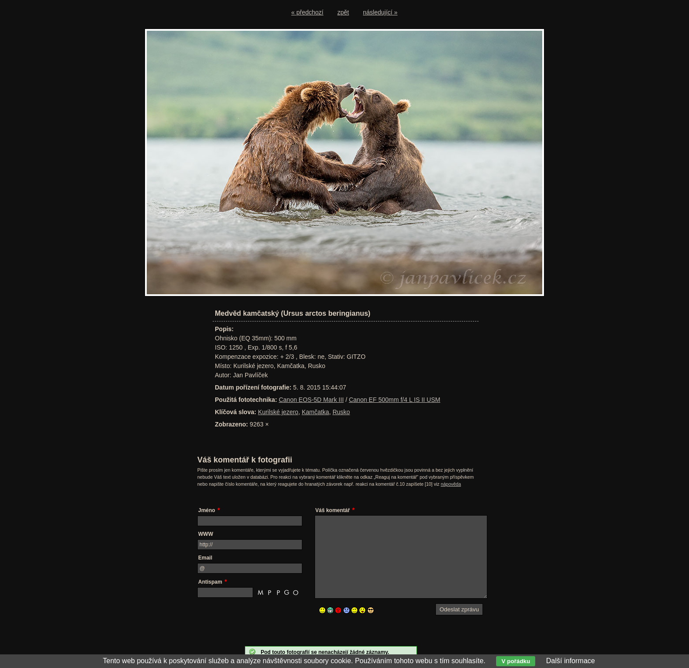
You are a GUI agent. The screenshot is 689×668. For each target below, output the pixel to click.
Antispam (210, 582)
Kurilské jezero (278, 411)
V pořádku (515, 661)
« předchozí (307, 12)
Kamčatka (315, 411)
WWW (205, 534)
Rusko (341, 411)
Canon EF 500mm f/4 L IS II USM (394, 399)
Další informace (570, 660)
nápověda (451, 484)
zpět (343, 12)
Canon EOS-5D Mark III (311, 399)
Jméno (206, 510)
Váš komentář (332, 510)
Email (205, 558)
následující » (380, 12)
